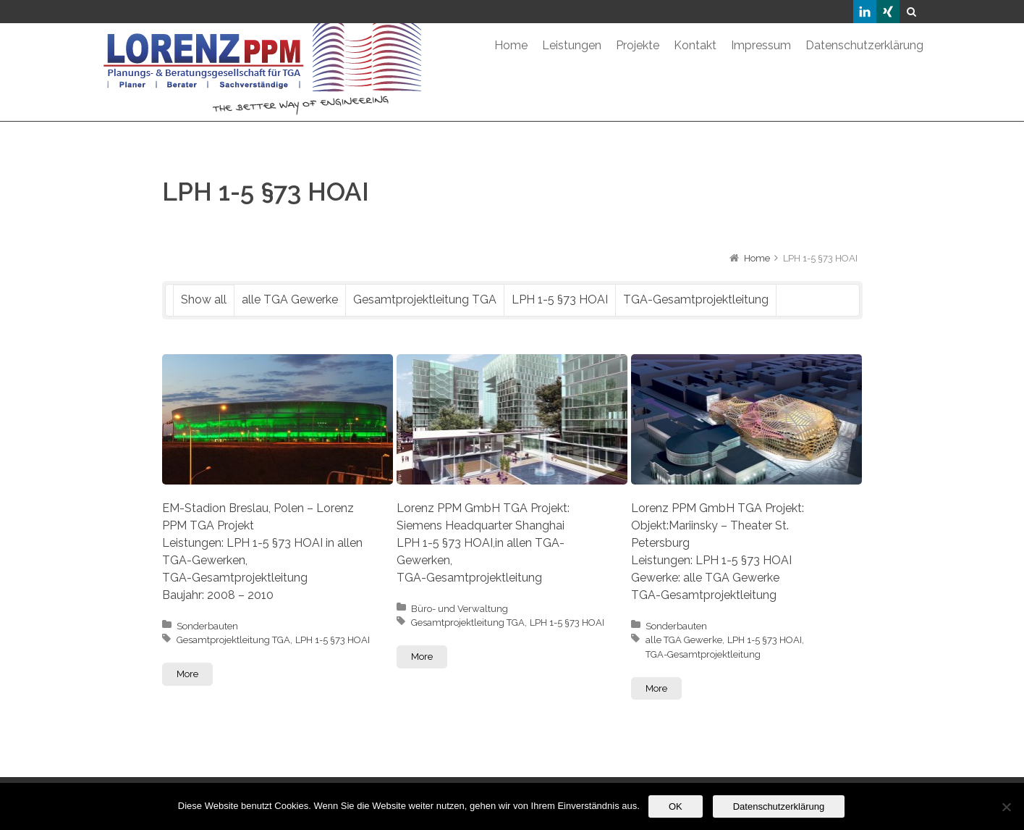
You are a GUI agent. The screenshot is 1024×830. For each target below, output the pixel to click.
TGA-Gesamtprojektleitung (696, 299)
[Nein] (1006, 807)
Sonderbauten (207, 626)
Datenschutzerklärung (778, 806)
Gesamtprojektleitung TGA (424, 299)
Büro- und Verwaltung (459, 608)
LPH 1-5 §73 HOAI (560, 299)
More (187, 673)
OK (675, 806)
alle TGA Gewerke (290, 299)
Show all (204, 299)
